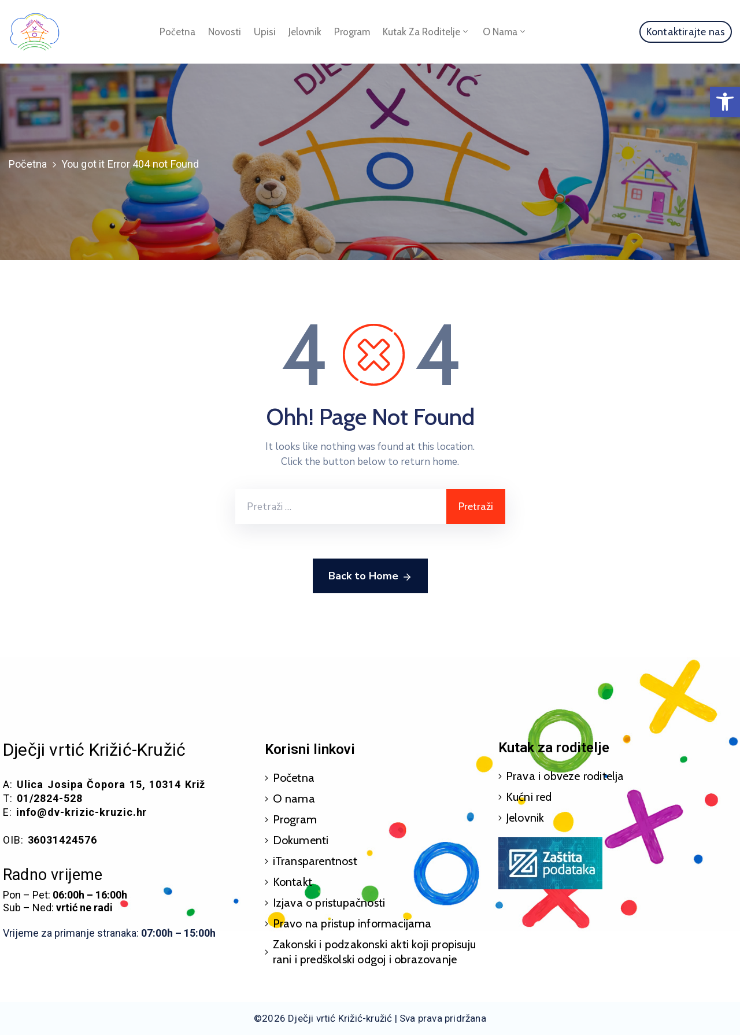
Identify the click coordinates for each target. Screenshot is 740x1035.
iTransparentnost (315, 861)
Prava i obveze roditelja (565, 776)
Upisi (265, 32)
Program (352, 32)
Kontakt (292, 882)
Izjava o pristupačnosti (329, 903)
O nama (505, 32)
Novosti (224, 32)
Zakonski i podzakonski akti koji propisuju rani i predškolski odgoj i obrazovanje (374, 951)
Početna (177, 32)
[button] (725, 102)
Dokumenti (301, 840)
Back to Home (370, 576)
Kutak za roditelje (426, 32)
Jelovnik (304, 32)
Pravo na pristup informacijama (352, 923)
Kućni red (529, 797)
